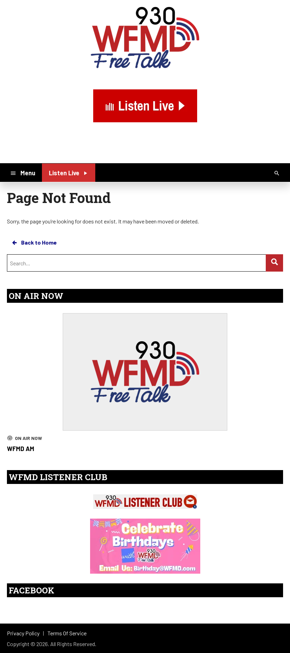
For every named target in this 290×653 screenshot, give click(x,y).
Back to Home (34, 242)
